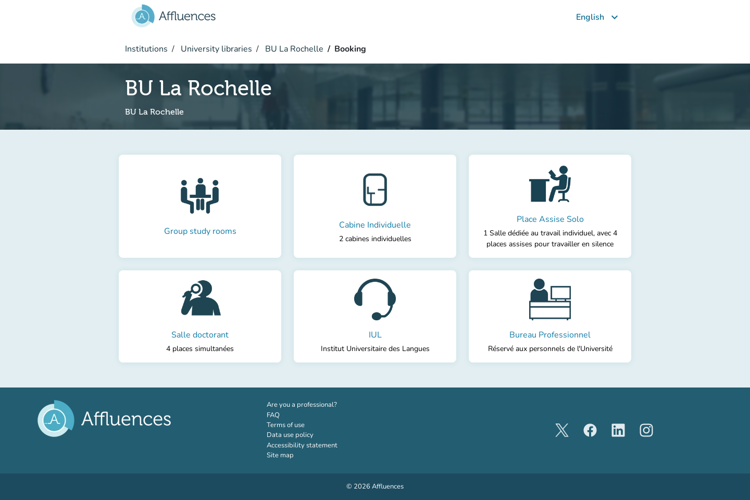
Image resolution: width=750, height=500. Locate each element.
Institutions (146, 49)
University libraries (215, 49)
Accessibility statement (302, 445)
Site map (280, 455)
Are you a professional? (316, 404)
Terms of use (286, 425)
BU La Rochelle (293, 49)
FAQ (273, 415)
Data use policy (290, 435)
